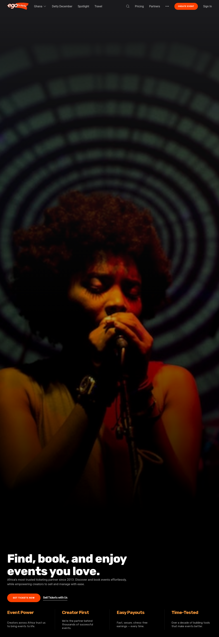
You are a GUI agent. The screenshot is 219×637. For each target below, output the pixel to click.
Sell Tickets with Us (55, 597)
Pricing (139, 6)
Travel (98, 6)
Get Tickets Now (24, 598)
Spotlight (83, 6)
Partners (154, 6)
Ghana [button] (40, 6)
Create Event (186, 6)
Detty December (62, 6)
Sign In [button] (207, 6)
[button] (128, 6)
